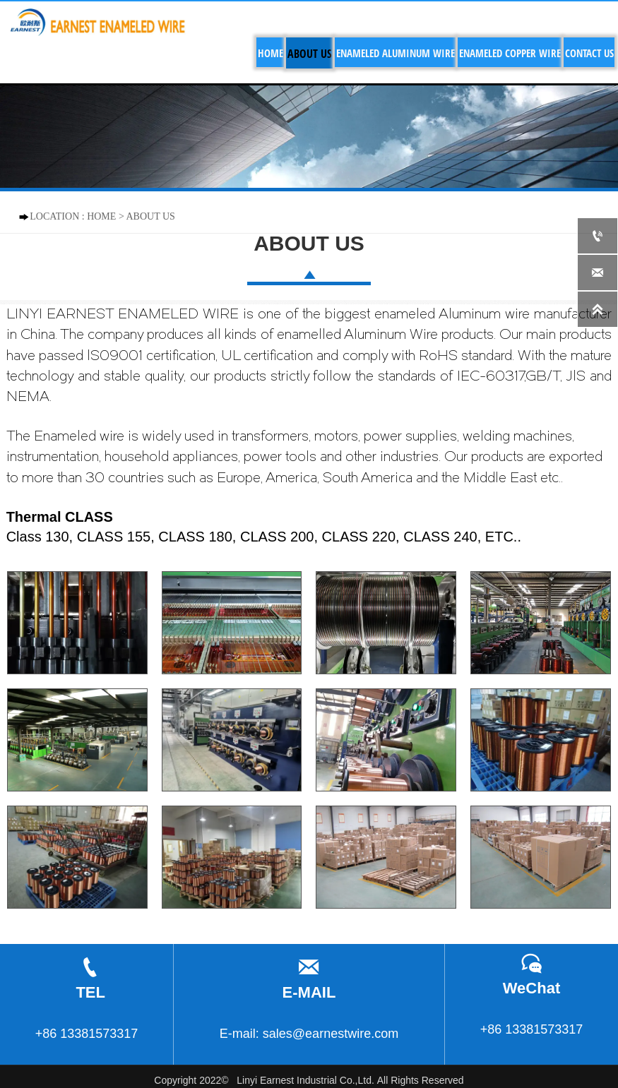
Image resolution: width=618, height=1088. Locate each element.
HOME (101, 216)
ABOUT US (150, 216)
